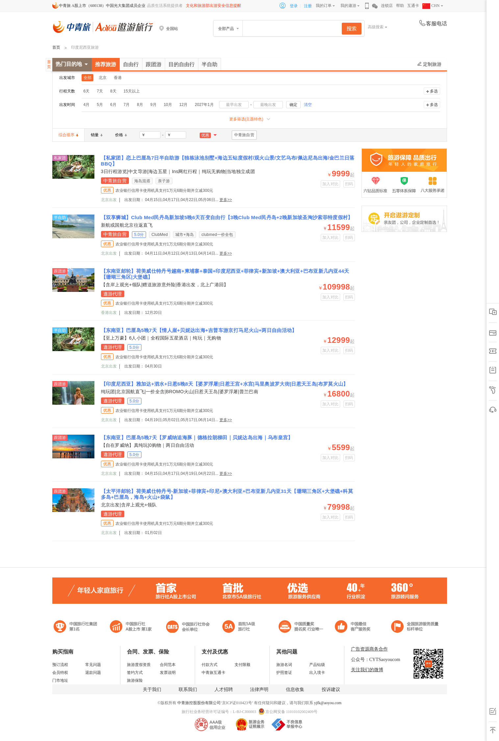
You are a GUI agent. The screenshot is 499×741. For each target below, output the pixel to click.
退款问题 (93, 672)
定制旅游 (429, 64)
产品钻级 (317, 664)
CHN (430, 5)
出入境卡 (317, 672)
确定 (293, 104)
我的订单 (324, 5)
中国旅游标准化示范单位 (354, 627)
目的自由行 (181, 64)
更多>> (225, 199)
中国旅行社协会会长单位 (188, 627)
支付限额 (242, 664)
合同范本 (168, 664)
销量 (97, 135)
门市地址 (60, 680)
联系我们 (188, 689)
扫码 (349, 184)
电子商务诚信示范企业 (241, 627)
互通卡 (413, 5)
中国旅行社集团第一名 (76, 627)
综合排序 (68, 135)
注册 (308, 6)
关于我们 (152, 689)
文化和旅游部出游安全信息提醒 (213, 5)
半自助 (209, 64)
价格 (121, 135)
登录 (294, 6)
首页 (56, 47)
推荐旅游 (105, 64)
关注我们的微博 (367, 669)
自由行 (131, 64)
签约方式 (135, 672)
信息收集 (295, 689)
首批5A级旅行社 (131, 627)
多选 (434, 91)
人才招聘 (223, 689)
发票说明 (168, 672)
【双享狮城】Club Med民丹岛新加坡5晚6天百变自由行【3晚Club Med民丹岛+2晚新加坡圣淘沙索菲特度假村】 (227, 217)
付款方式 (209, 664)
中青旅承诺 (415, 627)
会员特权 (60, 672)
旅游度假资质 (139, 664)
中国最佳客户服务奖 (301, 627)
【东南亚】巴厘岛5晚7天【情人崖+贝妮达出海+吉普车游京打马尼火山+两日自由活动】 (199, 330)
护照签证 (284, 672)
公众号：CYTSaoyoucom (375, 659)
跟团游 (154, 64)
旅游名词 (284, 664)
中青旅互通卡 (213, 672)
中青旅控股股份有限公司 (199, 703)
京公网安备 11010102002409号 (291, 711)
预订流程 (60, 664)
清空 (308, 104)
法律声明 (259, 689)
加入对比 (330, 184)
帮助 (400, 5)
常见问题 (93, 664)
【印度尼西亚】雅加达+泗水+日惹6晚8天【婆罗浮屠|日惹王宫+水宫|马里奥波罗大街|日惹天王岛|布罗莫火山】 (224, 384)
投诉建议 (331, 689)
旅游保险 (135, 680)
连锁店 (387, 5)
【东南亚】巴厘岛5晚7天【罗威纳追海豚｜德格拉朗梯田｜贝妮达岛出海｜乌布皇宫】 (197, 437)
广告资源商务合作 (369, 649)
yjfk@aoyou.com (327, 703)
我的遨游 (348, 5)
